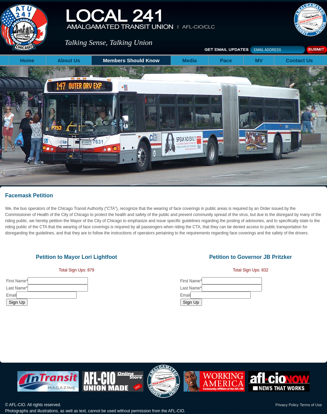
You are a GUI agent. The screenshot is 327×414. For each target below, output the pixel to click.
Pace (226, 60)
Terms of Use (311, 405)
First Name (17, 281)
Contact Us (299, 60)
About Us (69, 60)
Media (189, 60)
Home (27, 60)
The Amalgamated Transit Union (310, 20)
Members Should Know (131, 60)
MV (259, 60)
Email (11, 295)
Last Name (17, 288)
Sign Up (17, 302)
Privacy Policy (286, 405)
